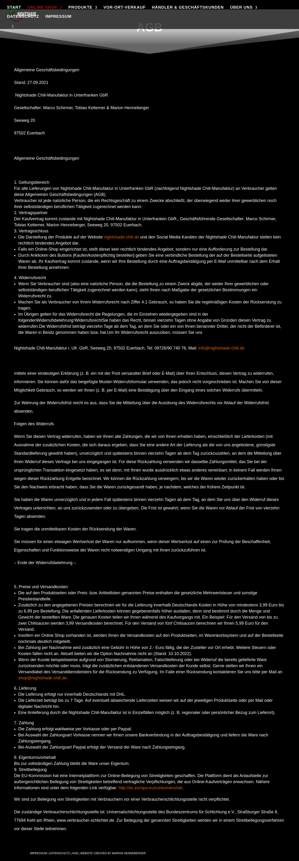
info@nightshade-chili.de (221, 348)
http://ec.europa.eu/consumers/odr (150, 787)
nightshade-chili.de (121, 237)
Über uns (241, 8)
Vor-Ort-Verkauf (124, 8)
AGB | (75, 853)
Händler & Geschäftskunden (188, 8)
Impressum (58, 17)
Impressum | (39, 853)
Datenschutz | (60, 853)
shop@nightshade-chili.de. (43, 678)
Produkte (80, 8)
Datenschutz (23, 17)
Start (14, 8)
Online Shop (42, 8)
